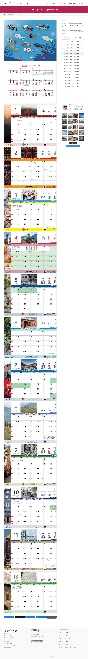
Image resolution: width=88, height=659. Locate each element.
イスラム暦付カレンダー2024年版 (71, 47)
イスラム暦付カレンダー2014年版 (71, 77)
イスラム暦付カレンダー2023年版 (71, 50)
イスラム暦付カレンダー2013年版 (71, 80)
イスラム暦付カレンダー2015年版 (71, 74)
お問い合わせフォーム (37, 641)
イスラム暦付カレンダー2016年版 (71, 71)
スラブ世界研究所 (63, 632)
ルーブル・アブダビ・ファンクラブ (67, 647)
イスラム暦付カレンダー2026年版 (71, 41)
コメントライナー (63, 635)
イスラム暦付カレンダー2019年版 (71, 62)
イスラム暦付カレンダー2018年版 (71, 65)
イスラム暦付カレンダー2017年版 (71, 68)
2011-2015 (65, 99)
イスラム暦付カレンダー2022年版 (71, 53)
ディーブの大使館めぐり (65, 644)
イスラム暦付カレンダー (65, 638)
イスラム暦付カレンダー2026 (76, 23)
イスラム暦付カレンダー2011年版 (71, 86)
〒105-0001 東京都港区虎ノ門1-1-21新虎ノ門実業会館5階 (10, 635)
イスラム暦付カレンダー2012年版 (71, 83)
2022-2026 (65, 93)
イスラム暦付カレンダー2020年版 (71, 59)
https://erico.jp (8, 647)
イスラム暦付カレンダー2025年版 (71, 44)
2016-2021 (65, 96)
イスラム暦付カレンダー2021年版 (71, 56)
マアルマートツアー (64, 641)
